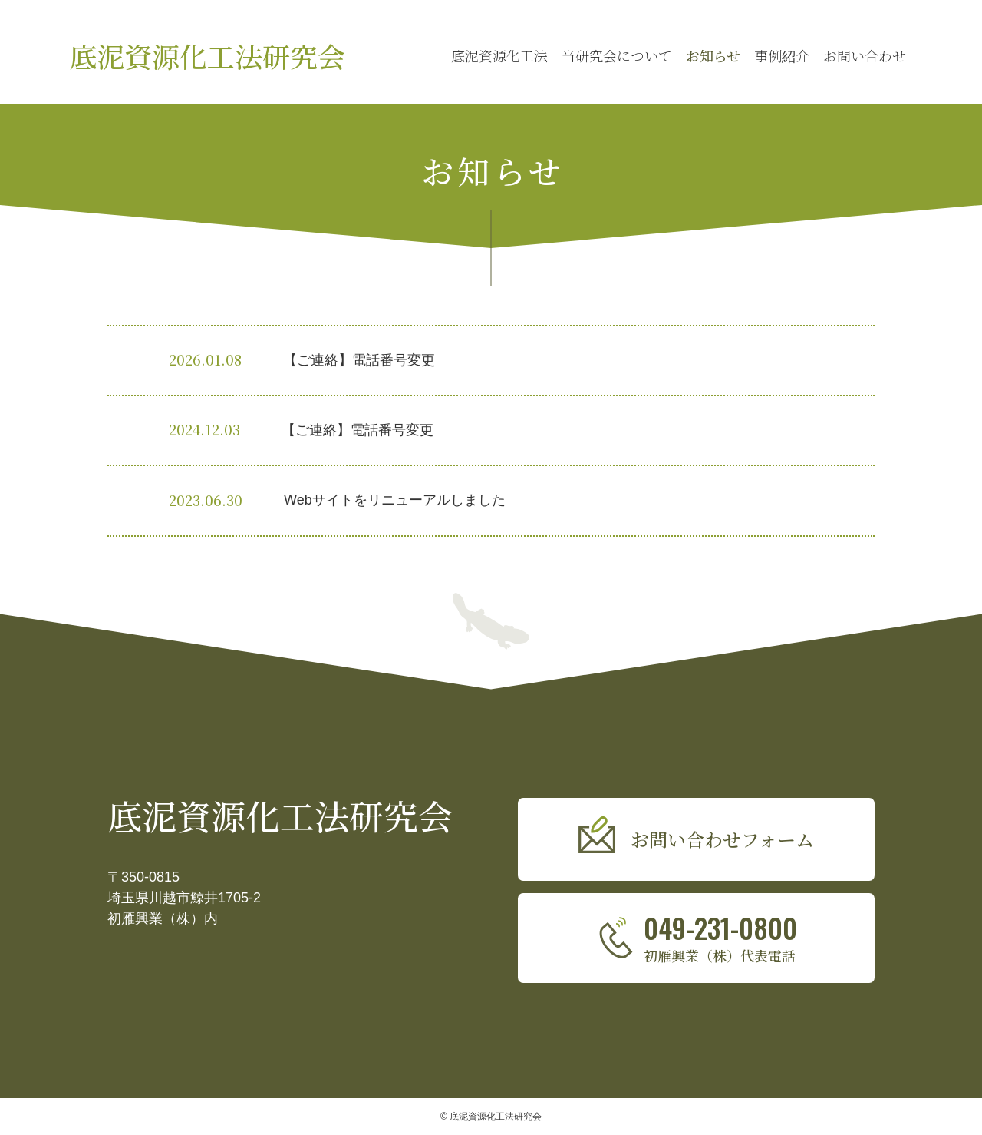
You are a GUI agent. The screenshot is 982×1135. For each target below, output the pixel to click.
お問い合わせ (864, 55)
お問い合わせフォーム (722, 839)
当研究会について (617, 55)
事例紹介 (781, 55)
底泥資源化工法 (499, 55)
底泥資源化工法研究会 (207, 55)
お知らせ (713, 55)
